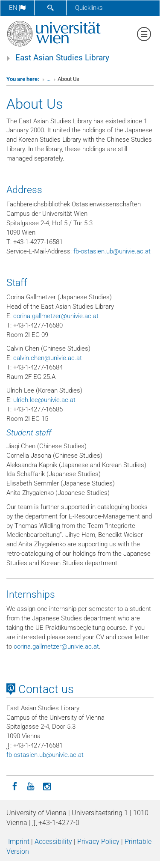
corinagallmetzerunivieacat (56, 316)
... (48, 79)
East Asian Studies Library (62, 58)
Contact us (40, 689)
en (17, 8)
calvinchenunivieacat (47, 358)
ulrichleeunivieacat (44, 400)
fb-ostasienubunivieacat (112, 251)
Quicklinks (89, 8)
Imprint (18, 841)
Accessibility (53, 841)
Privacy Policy (98, 841)
